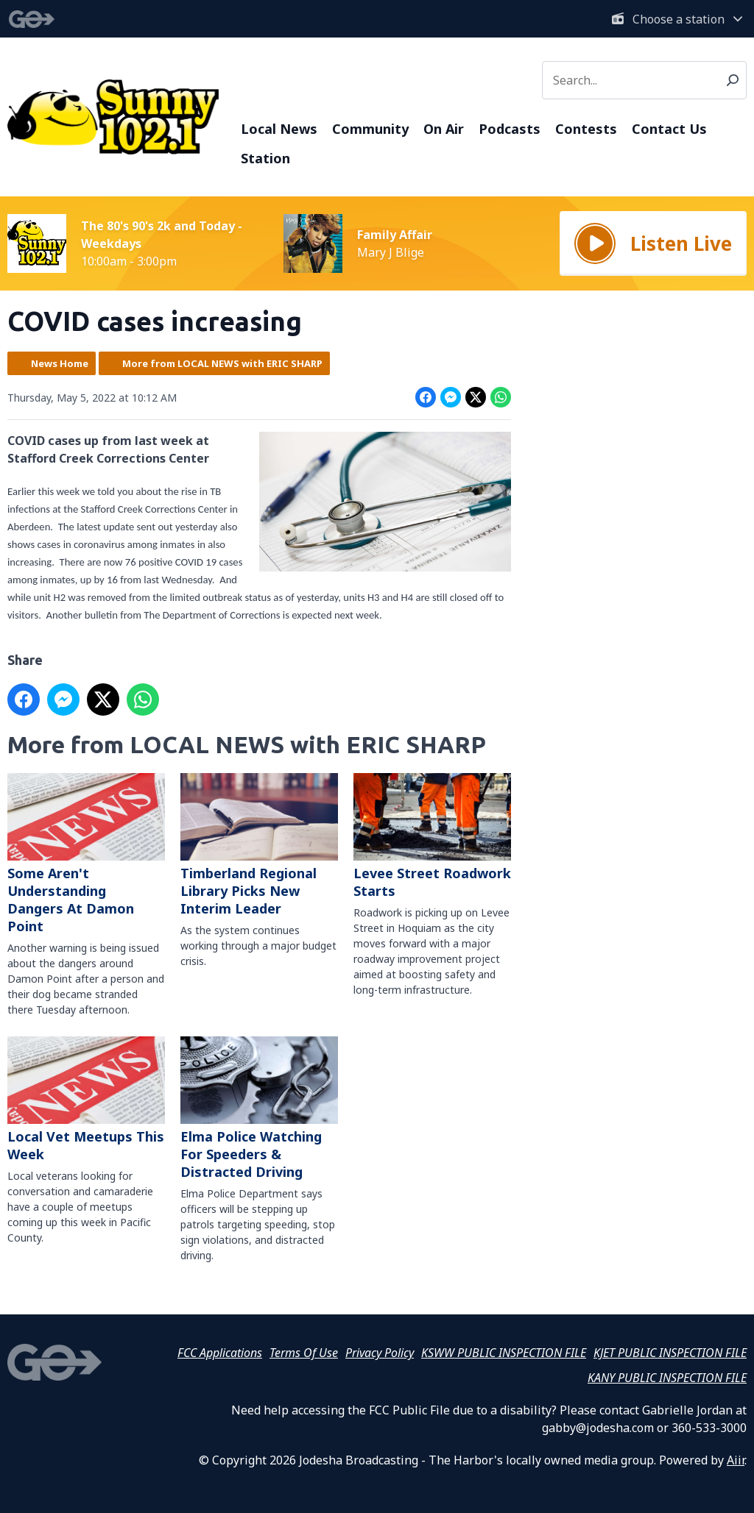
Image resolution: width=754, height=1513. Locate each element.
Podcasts (509, 129)
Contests (586, 129)
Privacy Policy (379, 1353)
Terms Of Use (303, 1353)
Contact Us (669, 129)
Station (265, 158)
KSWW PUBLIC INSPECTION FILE (503, 1353)
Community (370, 129)
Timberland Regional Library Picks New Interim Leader (259, 845)
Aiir (735, 1460)
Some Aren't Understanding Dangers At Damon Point (86, 854)
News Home (59, 363)
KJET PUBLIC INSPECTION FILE (670, 1353)
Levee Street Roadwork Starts (432, 836)
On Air (443, 129)
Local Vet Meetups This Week (86, 1099)
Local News (279, 129)
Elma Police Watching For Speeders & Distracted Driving (259, 1108)
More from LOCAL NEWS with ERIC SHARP (222, 363)
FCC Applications (219, 1353)
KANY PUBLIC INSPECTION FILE (667, 1378)
